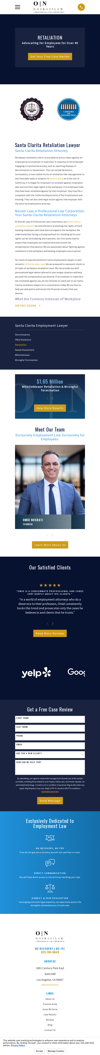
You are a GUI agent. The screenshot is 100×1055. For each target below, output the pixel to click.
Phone (19, 736)
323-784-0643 (50, 952)
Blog (50, 1025)
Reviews (50, 1020)
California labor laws (34, 264)
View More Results (50, 408)
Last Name (22, 727)
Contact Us (50, 1030)
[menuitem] (50, 334)
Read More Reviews (50, 634)
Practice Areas (50, 1004)
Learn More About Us (50, 545)
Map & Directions (50, 985)
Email (19, 745)
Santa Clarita (56, 178)
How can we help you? (28, 762)
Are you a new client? (29, 754)
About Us (50, 999)
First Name (22, 718)
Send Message (50, 801)
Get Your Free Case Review (50, 56)
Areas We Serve (50, 1009)
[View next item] (52, 398)
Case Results (50, 1014)
